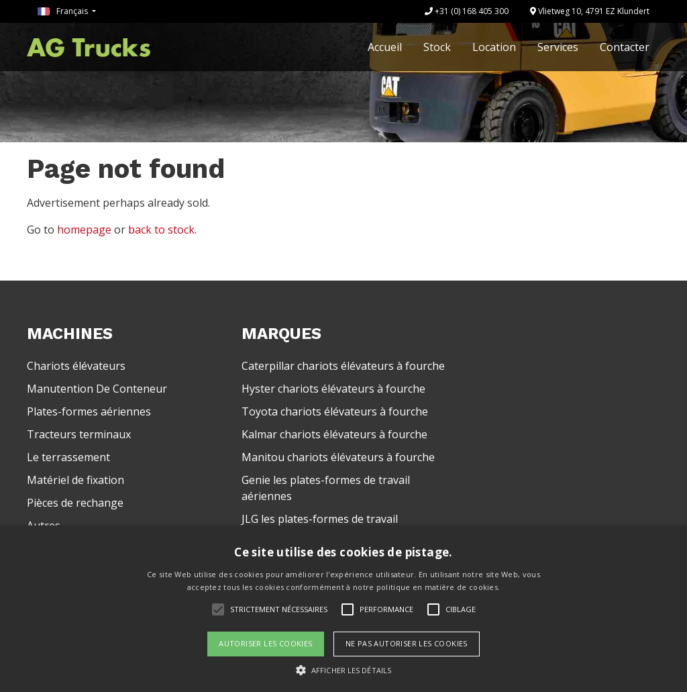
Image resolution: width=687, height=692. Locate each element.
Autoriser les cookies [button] (265, 643)
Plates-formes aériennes (89, 411)
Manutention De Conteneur (97, 388)
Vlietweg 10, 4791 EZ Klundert (589, 11)
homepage (84, 229)
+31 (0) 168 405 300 (467, 11)
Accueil (385, 47)
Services (557, 47)
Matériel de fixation (75, 480)
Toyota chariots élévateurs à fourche (335, 411)
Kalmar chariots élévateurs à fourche (334, 434)
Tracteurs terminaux (79, 434)
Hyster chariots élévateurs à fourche (333, 388)
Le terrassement (68, 457)
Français (64, 11)
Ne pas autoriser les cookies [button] (407, 643)
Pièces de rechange (75, 502)
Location (494, 47)
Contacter (624, 47)
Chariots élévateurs (76, 365)
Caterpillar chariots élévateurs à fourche (343, 365)
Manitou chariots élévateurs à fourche (338, 457)
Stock (437, 47)
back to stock (161, 229)
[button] (343, 670)
